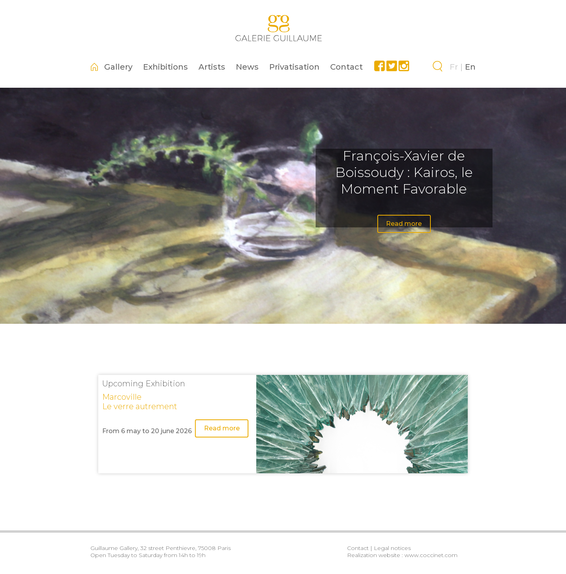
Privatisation (294, 67)
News (247, 67)
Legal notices (392, 548)
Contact (346, 67)
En (470, 67)
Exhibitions (165, 67)
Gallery (118, 67)
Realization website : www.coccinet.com (402, 555)
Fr (454, 67)
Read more (404, 223)
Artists (211, 67)
